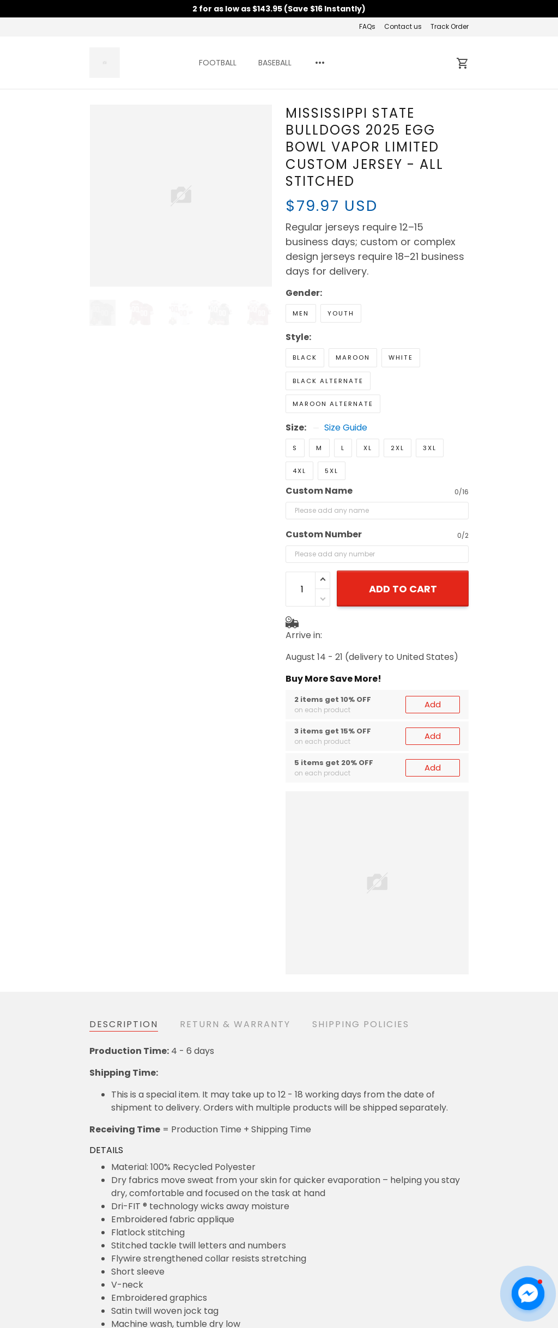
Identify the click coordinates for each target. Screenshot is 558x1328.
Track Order (449, 26)
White (401, 357)
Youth (340, 313)
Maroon (353, 357)
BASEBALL (275, 62)
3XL (429, 448)
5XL (331, 470)
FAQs (367, 26)
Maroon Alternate (333, 403)
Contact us (403, 26)
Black (305, 357)
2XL (397, 448)
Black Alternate (328, 381)
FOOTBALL (217, 62)
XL (367, 448)
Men (301, 313)
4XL (299, 470)
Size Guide (345, 428)
